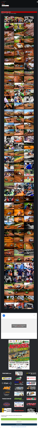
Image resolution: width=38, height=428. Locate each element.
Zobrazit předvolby (19, 424)
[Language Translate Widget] (5, 5)
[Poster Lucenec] (19, 369)
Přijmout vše (19, 419)
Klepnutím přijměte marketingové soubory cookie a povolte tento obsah (19, 326)
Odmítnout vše (19, 421)
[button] (36, 413)
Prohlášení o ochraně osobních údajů (21, 426)
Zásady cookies (13, 426)
